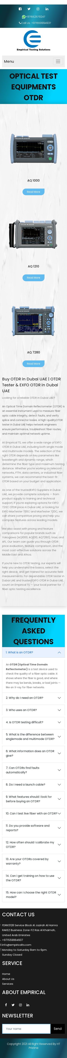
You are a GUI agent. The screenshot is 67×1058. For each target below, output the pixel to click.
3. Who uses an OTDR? (21, 710)
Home (6, 974)
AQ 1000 (33, 180)
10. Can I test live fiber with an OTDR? (31, 813)
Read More (33, 192)
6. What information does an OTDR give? (30, 753)
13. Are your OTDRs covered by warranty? (27, 861)
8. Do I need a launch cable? (25, 784)
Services (7, 984)
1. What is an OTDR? (19, 652)
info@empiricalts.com (16, 945)
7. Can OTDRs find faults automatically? (22, 770)
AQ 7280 (33, 352)
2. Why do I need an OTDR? (24, 698)
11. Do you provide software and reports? (27, 828)
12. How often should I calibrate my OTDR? (30, 844)
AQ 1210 (33, 266)
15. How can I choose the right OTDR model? (31, 894)
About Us (8, 979)
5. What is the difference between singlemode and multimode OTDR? (30, 736)
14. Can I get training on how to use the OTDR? (30, 878)
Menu (9, 61)
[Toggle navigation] (58, 61)
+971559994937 (12, 940)
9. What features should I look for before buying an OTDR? (29, 799)
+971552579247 (33, 17)
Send (58, 1029)
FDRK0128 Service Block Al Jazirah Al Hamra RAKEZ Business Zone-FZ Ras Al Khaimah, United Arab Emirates (30, 930)
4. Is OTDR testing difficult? (24, 722)
